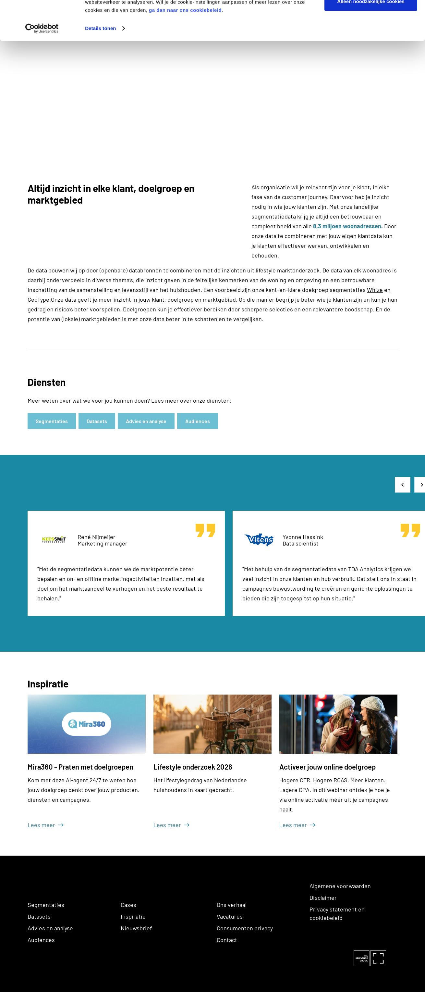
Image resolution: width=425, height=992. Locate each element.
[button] (402, 485)
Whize (375, 289)
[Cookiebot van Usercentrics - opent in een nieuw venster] (42, 65)
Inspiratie (133, 916)
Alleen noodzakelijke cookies (371, 38)
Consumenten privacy (245, 928)
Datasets (39, 916)
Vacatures (230, 916)
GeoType (38, 299)
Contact (227, 939)
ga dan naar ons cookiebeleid (185, 47)
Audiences (41, 939)
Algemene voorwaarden (340, 885)
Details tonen (100, 65)
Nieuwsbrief (136, 928)
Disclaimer (323, 897)
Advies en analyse (50, 928)
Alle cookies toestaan (370, 17)
